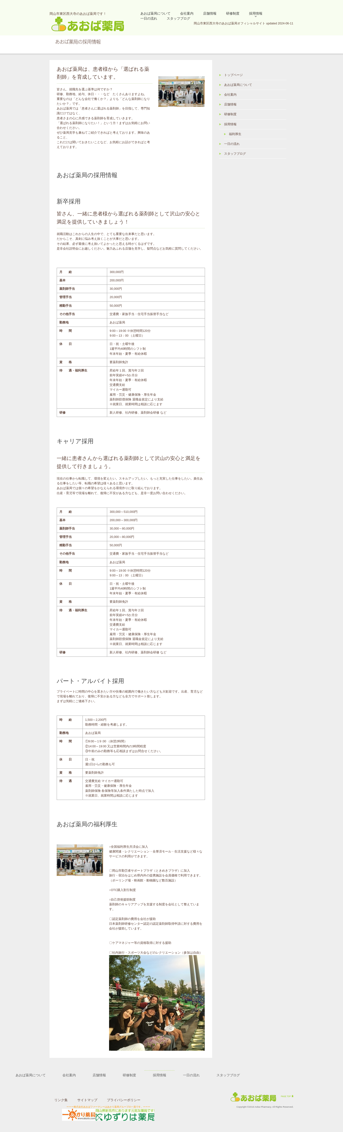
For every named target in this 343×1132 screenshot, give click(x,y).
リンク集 (61, 1100)
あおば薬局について (155, 13)
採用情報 (255, 13)
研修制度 (232, 13)
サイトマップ (87, 1100)
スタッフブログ (178, 18)
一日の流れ (148, 18)
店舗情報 (209, 13)
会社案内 (187, 13)
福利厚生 (235, 134)
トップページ (233, 75)
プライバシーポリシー (123, 1100)
